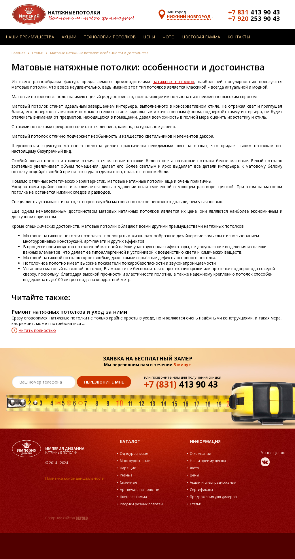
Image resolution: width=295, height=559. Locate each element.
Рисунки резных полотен (141, 504)
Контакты (239, 37)
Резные (126, 475)
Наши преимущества (30, 37)
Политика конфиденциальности (74, 478)
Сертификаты (201, 489)
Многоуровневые (135, 460)
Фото (168, 37)
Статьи (38, 53)
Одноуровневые (134, 453)
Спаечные (128, 482)
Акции (69, 37)
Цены (149, 37)
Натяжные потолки (74, 13)
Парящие (128, 467)
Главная (18, 53)
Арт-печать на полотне (139, 489)
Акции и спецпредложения (213, 482)
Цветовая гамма (201, 37)
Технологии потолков (110, 37)
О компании (200, 453)
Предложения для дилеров (213, 496)
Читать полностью (37, 330)
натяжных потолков (173, 81)
